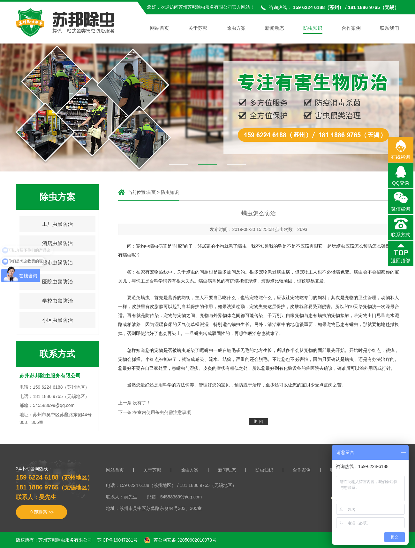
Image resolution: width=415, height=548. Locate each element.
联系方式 (400, 234)
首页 (151, 192)
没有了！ (142, 402)
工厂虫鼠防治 (57, 224)
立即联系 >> (41, 512)
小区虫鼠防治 (57, 320)
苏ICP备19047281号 (117, 540)
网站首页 (159, 28)
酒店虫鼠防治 (57, 243)
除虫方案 (236, 28)
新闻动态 (274, 28)
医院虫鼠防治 (57, 281)
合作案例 (351, 28)
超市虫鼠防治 (57, 262)
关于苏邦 (197, 28)
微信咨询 (400, 208)
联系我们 (389, 28)
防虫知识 (312, 28)
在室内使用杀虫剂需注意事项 (162, 412)
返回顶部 (400, 260)
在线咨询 (400, 157)
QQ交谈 (400, 183)
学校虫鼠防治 (57, 301)
